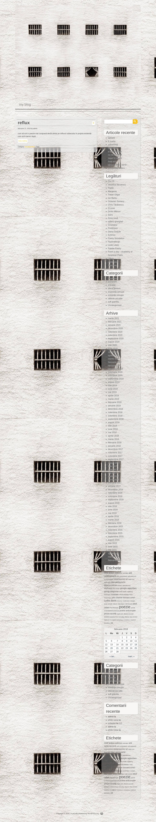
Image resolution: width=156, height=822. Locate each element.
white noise (113, 720)
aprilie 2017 (113, 476)
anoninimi (112, 282)
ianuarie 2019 (114, 406)
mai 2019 (112, 392)
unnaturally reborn (116, 168)
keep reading (22, 141)
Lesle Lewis (113, 245)
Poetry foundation (116, 238)
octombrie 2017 (115, 456)
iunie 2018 (113, 429)
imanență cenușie (116, 292)
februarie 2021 (114, 322)
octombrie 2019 (115, 375)
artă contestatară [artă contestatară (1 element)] (122, 576)
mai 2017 (112, 473)
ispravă (111, 138)
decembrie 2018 (115, 409)
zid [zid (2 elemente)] (111, 623)
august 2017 (113, 463)
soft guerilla (113, 302)
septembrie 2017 (116, 459)
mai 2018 (112, 432)
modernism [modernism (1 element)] (126, 601)
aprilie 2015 (113, 553)
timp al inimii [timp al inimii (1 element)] (133, 617)
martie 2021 (113, 318)
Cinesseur (112, 225)
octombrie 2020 (115, 335)
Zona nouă (113, 218)
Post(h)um (113, 228)
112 (120, 723)
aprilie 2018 (113, 436)
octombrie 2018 (115, 416)
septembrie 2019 (116, 379)
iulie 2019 (112, 385)
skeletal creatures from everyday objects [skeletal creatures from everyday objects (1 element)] (116, 617)
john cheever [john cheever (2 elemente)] (117, 598)
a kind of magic (115, 151)
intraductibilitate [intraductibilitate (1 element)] (124, 594)
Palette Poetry (114, 248)
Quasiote (112, 265)
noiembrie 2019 (115, 372)
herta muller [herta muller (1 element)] (123, 591)
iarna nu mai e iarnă (117, 165)
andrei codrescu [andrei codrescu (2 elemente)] (115, 573)
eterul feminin (114, 288)
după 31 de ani (115, 158)
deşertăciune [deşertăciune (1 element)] (126, 585)
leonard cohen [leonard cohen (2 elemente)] (129, 598)
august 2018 (113, 422)
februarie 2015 (114, 560)
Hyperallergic (114, 242)
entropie (112, 285)
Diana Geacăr (114, 232)
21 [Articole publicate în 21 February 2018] (117, 648)
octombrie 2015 (115, 533)
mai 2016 (112, 513)
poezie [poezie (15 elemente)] (124, 607)
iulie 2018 (112, 426)
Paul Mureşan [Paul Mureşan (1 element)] (114, 608)
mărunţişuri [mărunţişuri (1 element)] (121, 604)
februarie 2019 (114, 402)
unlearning (113, 144)
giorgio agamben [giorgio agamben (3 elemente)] (128, 588)
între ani (112, 161)
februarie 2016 (114, 523)
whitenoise (113, 262)
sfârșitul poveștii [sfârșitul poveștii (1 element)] (128, 614)
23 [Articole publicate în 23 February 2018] (127, 648)
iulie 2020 (112, 345)
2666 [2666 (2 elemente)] (106, 573)
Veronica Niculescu (117, 185)
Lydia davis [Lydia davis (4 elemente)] (110, 600)
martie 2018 (113, 439)
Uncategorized (30, 147)
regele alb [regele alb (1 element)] (120, 614)
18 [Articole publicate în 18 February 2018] (136, 645)
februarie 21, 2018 (24, 128)
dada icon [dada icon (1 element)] (131, 579)
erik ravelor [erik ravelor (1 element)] (116, 588)
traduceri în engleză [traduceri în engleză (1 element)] (110, 620)
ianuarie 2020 (114, 365)
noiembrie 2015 (115, 530)
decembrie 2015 (115, 526)
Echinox (111, 235)
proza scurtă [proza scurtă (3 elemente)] (110, 613)
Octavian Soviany (116, 201)
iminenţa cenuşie (116, 295)
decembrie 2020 (115, 328)
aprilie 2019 (113, 395)
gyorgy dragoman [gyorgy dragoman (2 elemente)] (111, 591)
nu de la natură (115, 155)
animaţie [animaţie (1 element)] (125, 573)
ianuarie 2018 (114, 446)
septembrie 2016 (116, 499)
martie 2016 (113, 520)
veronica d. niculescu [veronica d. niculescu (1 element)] (123, 620)
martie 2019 (113, 399)
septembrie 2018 (116, 419)
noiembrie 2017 (115, 453)
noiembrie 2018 (115, 412)
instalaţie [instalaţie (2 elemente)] (115, 594)
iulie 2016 (112, 506)
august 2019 (113, 382)
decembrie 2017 (115, 449)
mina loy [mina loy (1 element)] (119, 601)
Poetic (111, 188)
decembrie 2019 (115, 369)
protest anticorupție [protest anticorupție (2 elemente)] (128, 611)
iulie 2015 (112, 543)
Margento (112, 191)
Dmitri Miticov (114, 211)
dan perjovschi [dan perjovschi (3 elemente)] (118, 582)
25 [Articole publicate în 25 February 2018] (136, 648)
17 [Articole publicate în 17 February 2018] (131, 645)
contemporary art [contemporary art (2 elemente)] (121, 579)
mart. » (131, 656)
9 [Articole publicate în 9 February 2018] (126, 641)
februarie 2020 (114, 362)
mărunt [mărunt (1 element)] (115, 604)
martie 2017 (113, 479)
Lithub (111, 258)
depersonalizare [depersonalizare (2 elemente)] (110, 585)
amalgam (112, 278)
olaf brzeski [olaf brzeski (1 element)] (128, 604)
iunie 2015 (113, 547)
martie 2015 (113, 557)
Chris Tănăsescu (116, 205)
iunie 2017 (113, 469)
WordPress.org (93, 814)
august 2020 (113, 342)
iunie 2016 (113, 510)
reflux (24, 122)
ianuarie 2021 (114, 325)
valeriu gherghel (115, 221)
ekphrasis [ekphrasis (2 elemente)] (108, 588)
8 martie (112, 141)
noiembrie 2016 (115, 493)
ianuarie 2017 (114, 486)
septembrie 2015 (116, 536)
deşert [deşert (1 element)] (120, 585)
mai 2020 (112, 352)
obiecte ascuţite (115, 298)
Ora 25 (111, 181)
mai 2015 (112, 550)
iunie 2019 (113, 389)
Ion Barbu (112, 198)
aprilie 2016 (113, 516)
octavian (112, 723)
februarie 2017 (114, 483)
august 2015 (113, 540)
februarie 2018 (114, 442)
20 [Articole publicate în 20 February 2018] (111, 648)
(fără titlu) (112, 148)
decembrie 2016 (115, 490)
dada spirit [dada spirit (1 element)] (107, 582)
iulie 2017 (112, 466)
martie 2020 (113, 358)
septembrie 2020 (116, 338)
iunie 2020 (113, 349)
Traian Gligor (114, 195)
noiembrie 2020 (115, 332)
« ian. (112, 656)
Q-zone (111, 208)
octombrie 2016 (115, 496)
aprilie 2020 (113, 355)
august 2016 (113, 503)
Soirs (110, 215)
